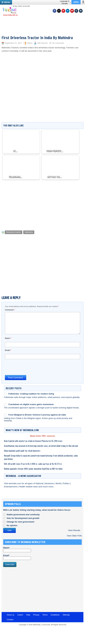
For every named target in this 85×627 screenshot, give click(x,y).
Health (22, 486)
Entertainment (11, 486)
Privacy (36, 615)
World (58, 483)
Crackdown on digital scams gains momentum (31, 404)
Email (8, 350)
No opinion (12, 525)
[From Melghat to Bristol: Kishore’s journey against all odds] (5, 415)
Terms (45, 615)
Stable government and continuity (23, 514)
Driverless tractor (13, 232)
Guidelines (55, 615)
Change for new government (20, 522)
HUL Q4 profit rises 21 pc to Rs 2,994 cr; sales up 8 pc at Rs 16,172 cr (33, 463)
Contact (10, 619)
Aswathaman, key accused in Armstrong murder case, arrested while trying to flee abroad (41, 445)
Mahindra (29, 232)
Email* (17, 557)
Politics (66, 483)
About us (10, 615)
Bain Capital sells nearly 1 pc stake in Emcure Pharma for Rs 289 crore (33, 440)
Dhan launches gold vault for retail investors (22, 450)
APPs (76, 2)
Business (50, 483)
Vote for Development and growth (23, 518)
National (40, 483)
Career (20, 615)
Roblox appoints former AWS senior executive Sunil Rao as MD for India (33, 468)
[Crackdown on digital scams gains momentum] (5, 404)
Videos (29, 43)
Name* (17, 549)
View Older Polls (74, 535)
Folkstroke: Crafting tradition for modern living (31, 394)
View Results (74, 530)
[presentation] (29, 367)
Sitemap (66, 615)
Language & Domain (65, 2)
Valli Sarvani (42, 43)
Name (8, 338)
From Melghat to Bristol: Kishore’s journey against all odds (37, 415)
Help (28, 615)
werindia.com (15, 483)
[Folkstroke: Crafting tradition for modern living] (5, 394)
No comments (58, 43)
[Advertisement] (43, 22)
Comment (10, 310)
